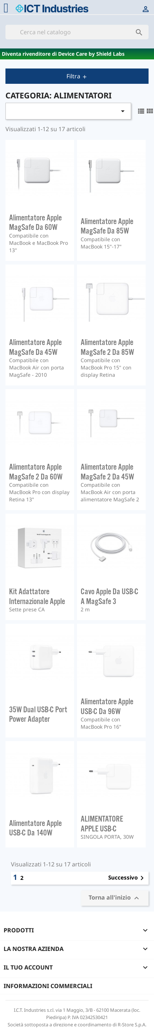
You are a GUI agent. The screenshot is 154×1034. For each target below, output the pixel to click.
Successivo (127, 878)
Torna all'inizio (115, 898)
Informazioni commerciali (48, 986)
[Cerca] (77, 32)
